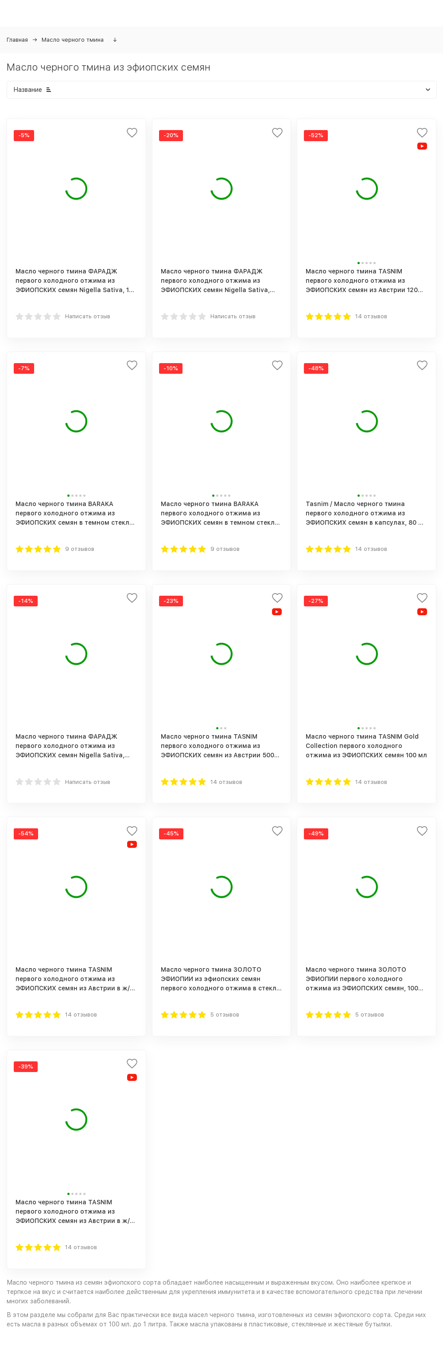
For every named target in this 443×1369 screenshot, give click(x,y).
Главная (17, 39)
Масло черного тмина (73, 39)
